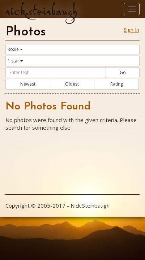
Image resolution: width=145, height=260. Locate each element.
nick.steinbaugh (41, 11)
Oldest (72, 84)
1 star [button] (15, 61)
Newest (27, 84)
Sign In (131, 29)
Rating (116, 84)
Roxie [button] (15, 49)
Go (123, 72)
